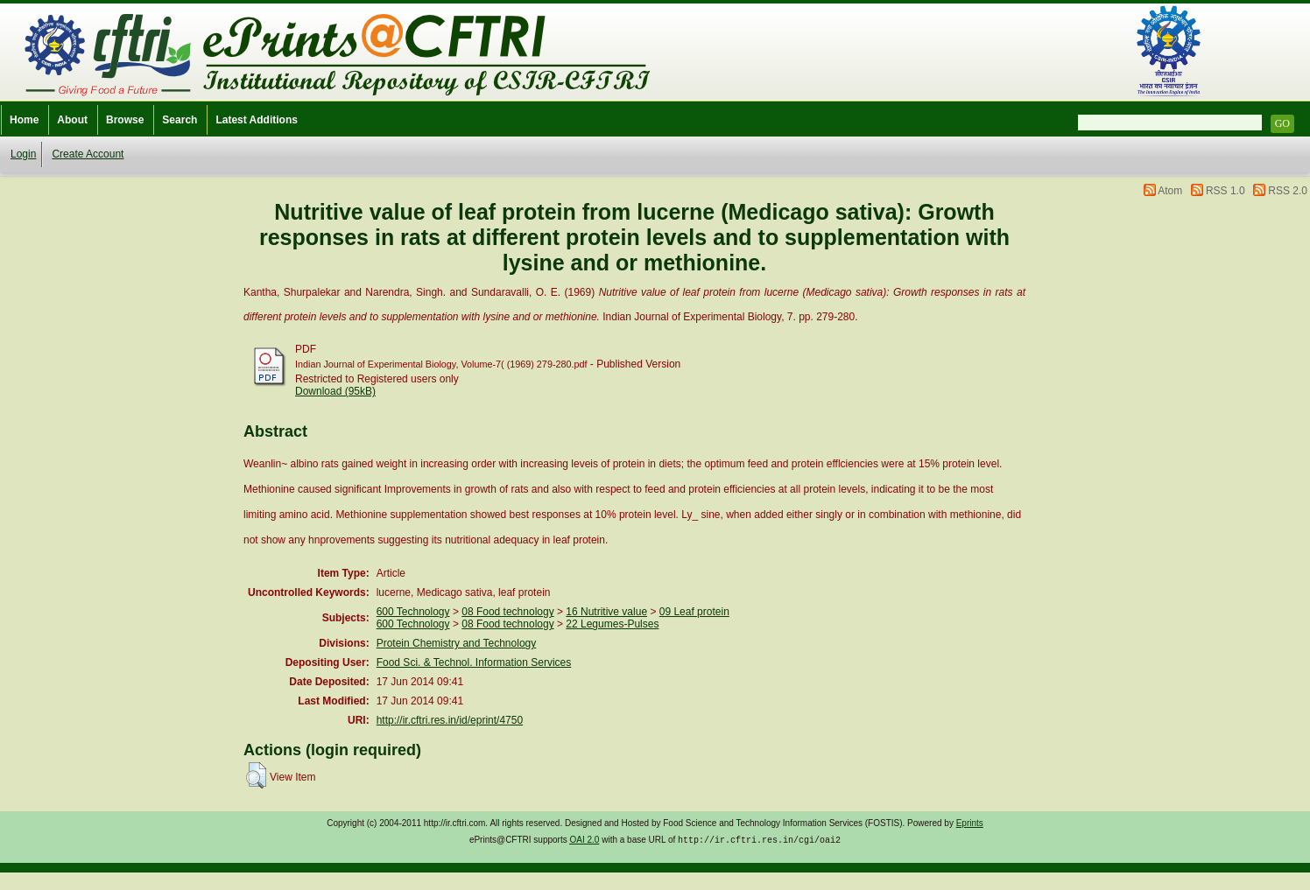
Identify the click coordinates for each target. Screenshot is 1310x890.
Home (24, 120)
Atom (1170, 191)
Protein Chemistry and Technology (457, 643)
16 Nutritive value (606, 612)
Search (179, 120)
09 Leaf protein (694, 612)
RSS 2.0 (1287, 191)
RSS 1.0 (1225, 191)
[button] (256, 775)
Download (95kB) (335, 391)
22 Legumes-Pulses (612, 624)
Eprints (969, 823)
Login (23, 154)
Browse (125, 120)
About (72, 120)
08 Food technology (507, 612)
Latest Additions (256, 120)
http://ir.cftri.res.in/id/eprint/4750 (450, 720)
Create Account (87, 154)
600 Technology (413, 612)
